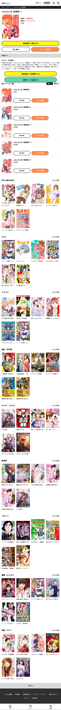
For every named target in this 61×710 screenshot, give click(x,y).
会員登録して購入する (30, 43)
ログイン (38, 3)
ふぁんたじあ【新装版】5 (22, 160)
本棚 (51, 708)
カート (30, 708)
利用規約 (17, 694)
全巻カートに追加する (30, 80)
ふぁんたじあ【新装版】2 (22, 107)
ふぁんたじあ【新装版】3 (22, 125)
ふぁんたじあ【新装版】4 (22, 142)
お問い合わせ (53, 694)
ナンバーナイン (30, 21)
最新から (56, 83)
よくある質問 (8, 694)
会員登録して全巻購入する (30, 74)
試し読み (16, 49)
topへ (30, 686)
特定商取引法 (27, 694)
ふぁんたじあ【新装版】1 (22, 89)
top (3, 7)
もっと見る (55, 180)
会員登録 (47, 3)
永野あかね (29, 18)
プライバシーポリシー (39, 694)
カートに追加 (45, 49)
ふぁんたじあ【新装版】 (20, 7)
